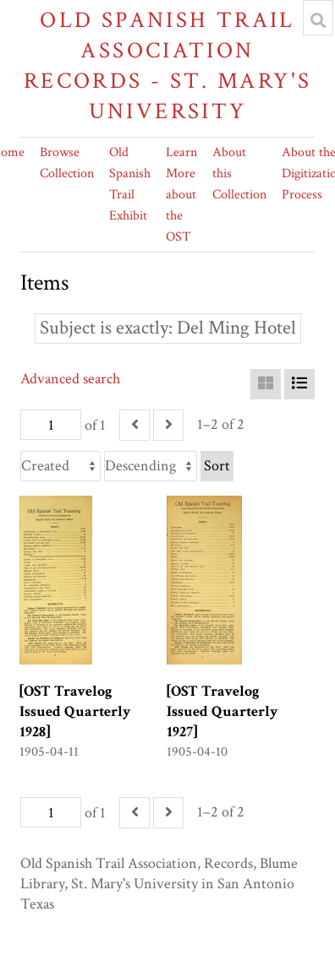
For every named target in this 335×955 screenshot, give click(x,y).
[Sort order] (150, 466)
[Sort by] (60, 466)
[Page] (50, 425)
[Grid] (265, 384)
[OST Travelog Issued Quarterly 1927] (222, 711)
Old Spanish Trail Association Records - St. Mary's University (168, 65)
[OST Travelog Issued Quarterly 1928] (75, 711)
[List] (299, 384)
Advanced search (70, 378)
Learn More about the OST (181, 195)
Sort (217, 465)
